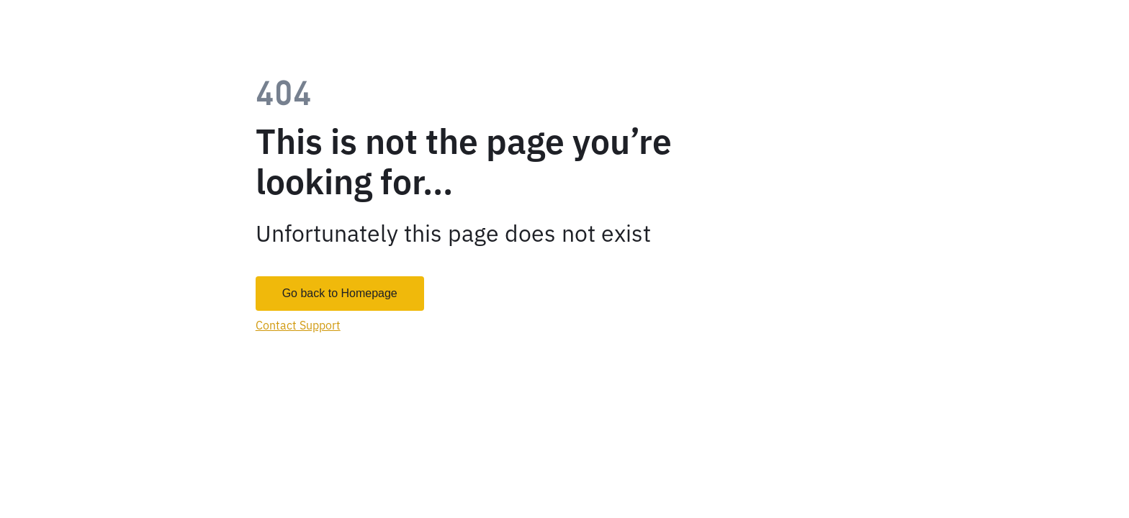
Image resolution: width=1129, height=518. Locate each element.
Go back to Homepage (339, 293)
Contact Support (298, 325)
